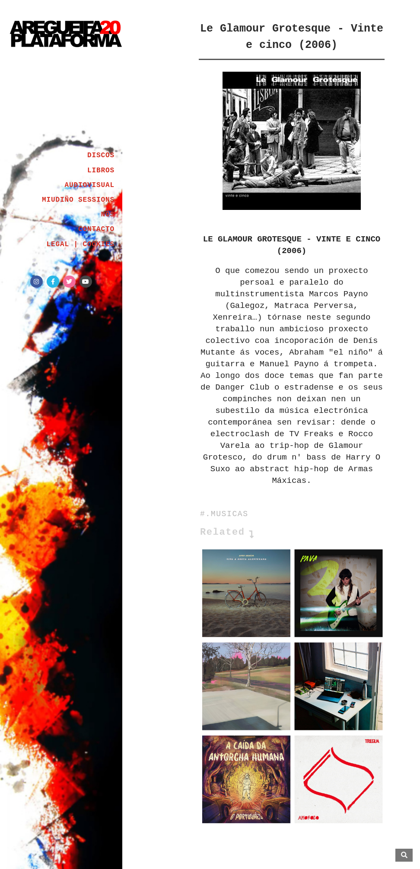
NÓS (108, 215)
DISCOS (101, 155)
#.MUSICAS (224, 514)
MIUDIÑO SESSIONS (78, 200)
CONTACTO (96, 229)
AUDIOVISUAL (89, 185)
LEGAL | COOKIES (80, 244)
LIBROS (101, 170)
